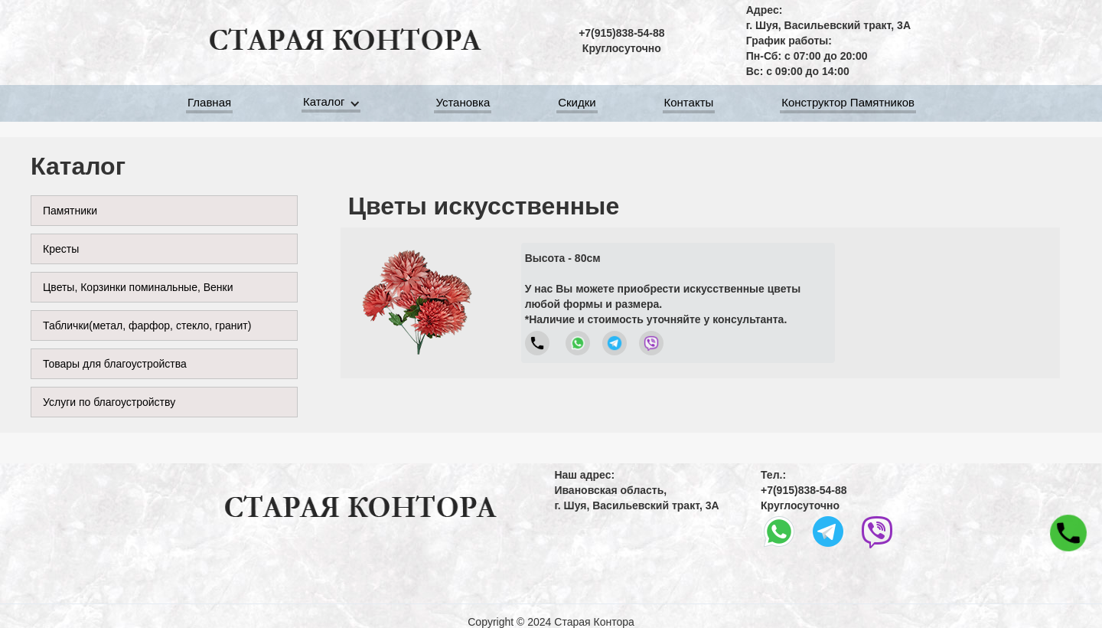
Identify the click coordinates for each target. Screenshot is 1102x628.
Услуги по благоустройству (109, 402)
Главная (209, 104)
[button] (333, 104)
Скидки (576, 104)
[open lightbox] (417, 302)
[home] (344, 40)
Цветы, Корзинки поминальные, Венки (138, 287)
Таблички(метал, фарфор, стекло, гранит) (147, 325)
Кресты (61, 249)
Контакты (689, 104)
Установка (462, 104)
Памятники (70, 210)
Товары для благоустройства (115, 364)
